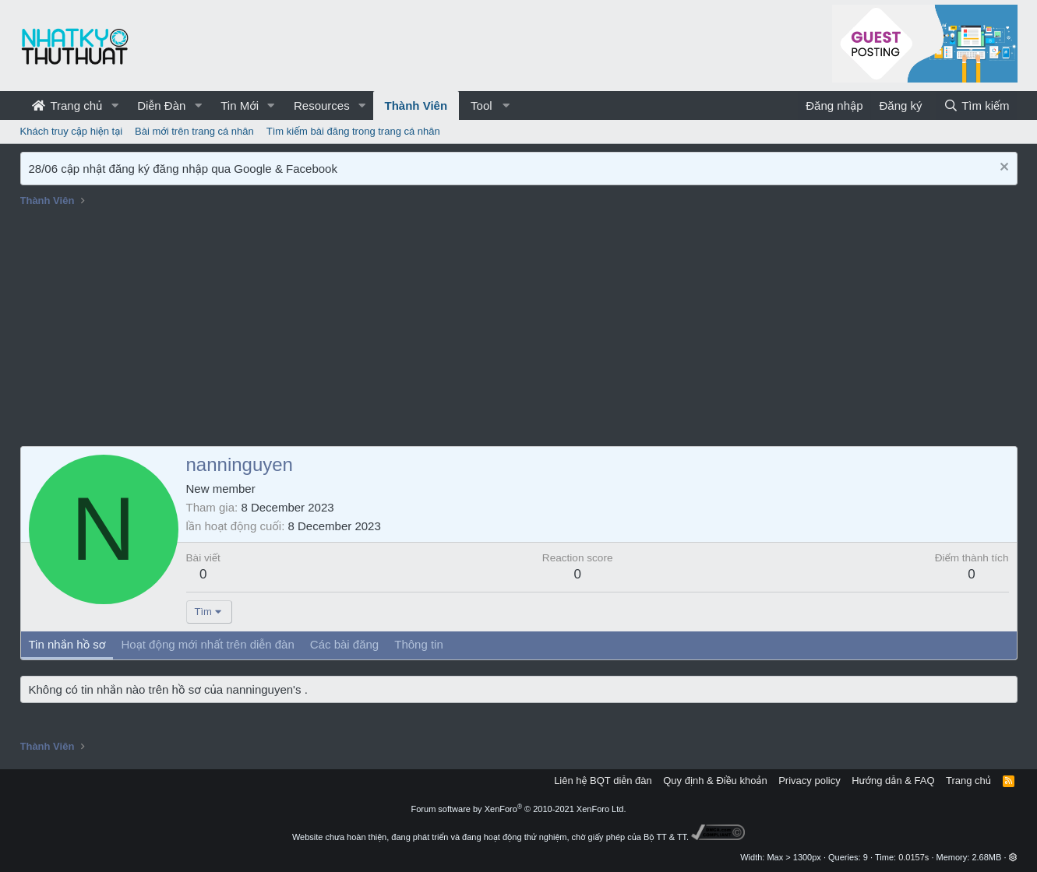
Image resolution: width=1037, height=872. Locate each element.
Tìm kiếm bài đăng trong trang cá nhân (353, 131)
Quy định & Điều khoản (715, 780)
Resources (322, 105)
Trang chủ (67, 105)
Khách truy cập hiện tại (71, 131)
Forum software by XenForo (518, 809)
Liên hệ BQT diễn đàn (603, 780)
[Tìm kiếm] (976, 105)
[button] (114, 105)
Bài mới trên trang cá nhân (194, 131)
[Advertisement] (518, 329)
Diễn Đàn (161, 105)
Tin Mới (239, 105)
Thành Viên (416, 105)
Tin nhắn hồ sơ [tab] (67, 644)
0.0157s (913, 857)
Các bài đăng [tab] (344, 644)
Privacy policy (809, 780)
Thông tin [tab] (418, 644)
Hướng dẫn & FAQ (893, 780)
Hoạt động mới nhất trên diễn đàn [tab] (207, 644)
